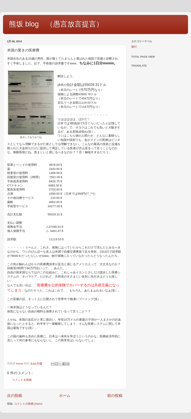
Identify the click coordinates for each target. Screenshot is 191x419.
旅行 (134, 46)
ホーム (64, 395)
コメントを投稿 (22, 379)
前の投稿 (114, 395)
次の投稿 (14, 395)
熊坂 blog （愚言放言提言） (56, 24)
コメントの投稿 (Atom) (28, 403)
